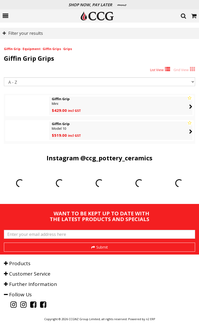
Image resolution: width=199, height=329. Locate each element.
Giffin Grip (12, 49)
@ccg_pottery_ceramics (116, 158)
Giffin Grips (52, 49)
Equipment (32, 49)
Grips (67, 49)
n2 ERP (150, 319)
